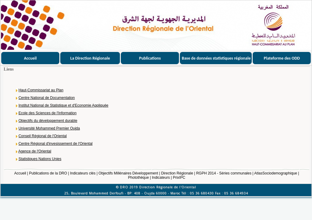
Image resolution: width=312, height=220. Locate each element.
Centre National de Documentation (46, 98)
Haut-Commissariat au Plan (40, 90)
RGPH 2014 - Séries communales (223, 173)
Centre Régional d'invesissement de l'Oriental (55, 143)
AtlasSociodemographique (275, 173)
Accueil (20, 173)
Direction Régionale (177, 173)
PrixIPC (179, 177)
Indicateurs (161, 177)
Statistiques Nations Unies (39, 159)
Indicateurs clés (82, 173)
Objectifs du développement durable (47, 121)
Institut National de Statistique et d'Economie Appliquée (63, 105)
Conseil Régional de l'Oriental (42, 136)
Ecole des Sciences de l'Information (47, 113)
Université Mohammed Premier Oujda (49, 128)
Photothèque (138, 177)
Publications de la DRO (48, 173)
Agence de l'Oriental (34, 151)
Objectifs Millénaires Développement (128, 173)
